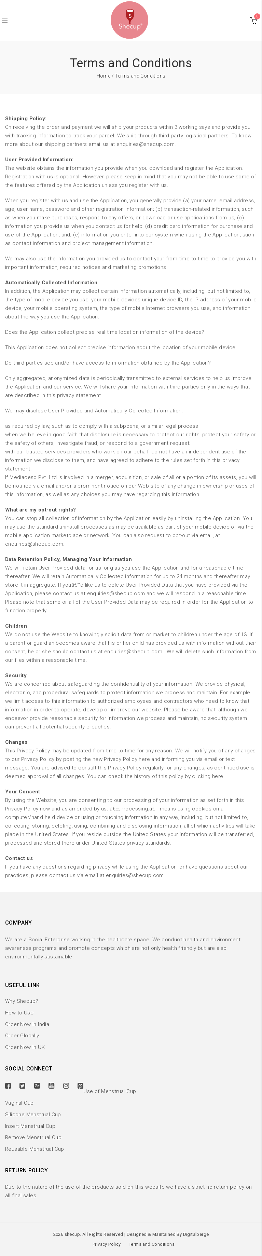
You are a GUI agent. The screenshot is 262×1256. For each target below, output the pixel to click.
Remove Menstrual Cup (33, 1137)
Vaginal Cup (19, 1103)
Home (104, 76)
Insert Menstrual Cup (30, 1126)
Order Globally (22, 1036)
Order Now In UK (25, 1047)
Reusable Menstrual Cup (34, 1149)
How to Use (19, 1013)
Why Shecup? (21, 1001)
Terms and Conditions (152, 1244)
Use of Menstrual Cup (109, 1091)
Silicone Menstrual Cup (33, 1114)
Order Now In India (27, 1024)
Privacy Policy (107, 1244)
